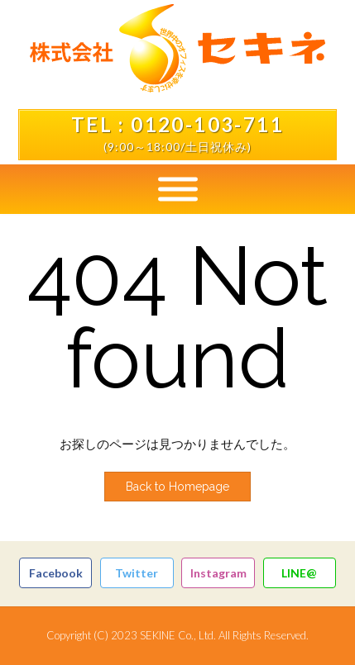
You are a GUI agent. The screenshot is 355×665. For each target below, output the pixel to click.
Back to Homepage (177, 486)
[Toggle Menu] (178, 189)
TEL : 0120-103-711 (177, 124)
